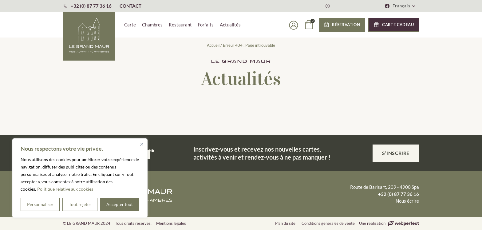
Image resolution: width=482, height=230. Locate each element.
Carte (130, 24)
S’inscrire (395, 153)
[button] (404, 6)
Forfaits (206, 24)
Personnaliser (40, 204)
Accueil (213, 45)
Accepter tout (119, 204)
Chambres (152, 24)
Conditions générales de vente (328, 223)
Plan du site (285, 223)
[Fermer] (141, 144)
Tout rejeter (80, 204)
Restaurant (180, 24)
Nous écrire (407, 201)
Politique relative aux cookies (65, 189)
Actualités (230, 24)
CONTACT (130, 6)
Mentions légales (171, 223)
